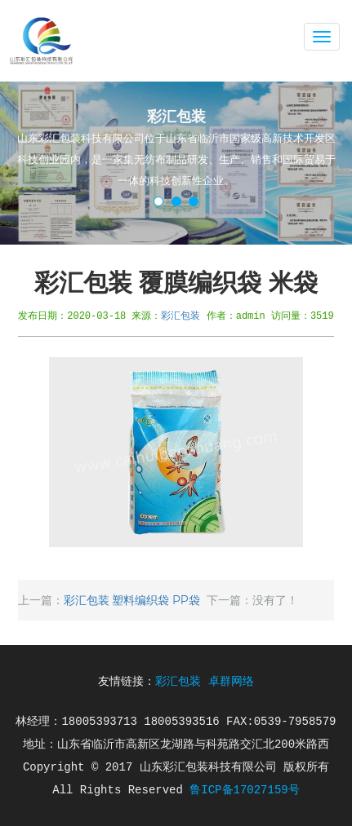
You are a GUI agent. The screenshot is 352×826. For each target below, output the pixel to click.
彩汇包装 (180, 315)
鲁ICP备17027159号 (244, 790)
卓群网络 (231, 681)
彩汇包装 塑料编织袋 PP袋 (132, 600)
